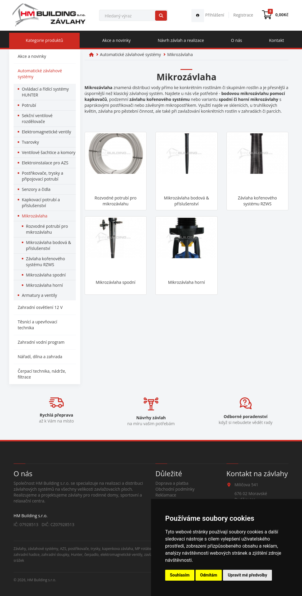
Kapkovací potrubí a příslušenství (41, 202)
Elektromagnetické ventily (46, 132)
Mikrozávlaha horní (44, 285)
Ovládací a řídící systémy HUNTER (45, 92)
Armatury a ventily (39, 295)
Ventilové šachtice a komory (49, 152)
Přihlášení (207, 15)
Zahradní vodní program (41, 342)
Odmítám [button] (208, 575)
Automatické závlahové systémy (40, 73)
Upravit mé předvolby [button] (247, 575)
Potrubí (29, 105)
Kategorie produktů (44, 40)
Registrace (243, 15)
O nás (236, 40)
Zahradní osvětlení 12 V (40, 307)
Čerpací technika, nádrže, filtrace (42, 374)
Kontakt (276, 40)
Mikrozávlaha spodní (46, 275)
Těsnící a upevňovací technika (37, 324)
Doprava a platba (171, 483)
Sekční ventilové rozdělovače (37, 118)
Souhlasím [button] (180, 575)
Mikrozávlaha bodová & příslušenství (48, 245)
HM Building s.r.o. (41, 579)
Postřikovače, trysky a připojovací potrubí (42, 176)
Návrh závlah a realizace (181, 40)
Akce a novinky (116, 40)
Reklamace (165, 495)
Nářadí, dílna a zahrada (40, 356)
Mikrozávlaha (34, 216)
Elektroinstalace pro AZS (45, 163)
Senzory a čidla (36, 189)
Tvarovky (30, 142)
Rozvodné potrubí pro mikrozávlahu (47, 229)
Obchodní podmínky (175, 489)
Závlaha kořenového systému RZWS (45, 261)
